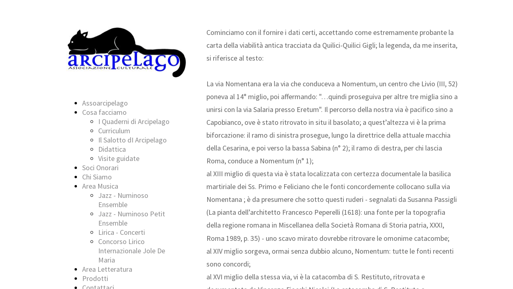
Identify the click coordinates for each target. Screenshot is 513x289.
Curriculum (114, 130)
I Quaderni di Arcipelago (134, 121)
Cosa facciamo (104, 112)
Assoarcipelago (105, 103)
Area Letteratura (107, 269)
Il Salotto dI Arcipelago (132, 139)
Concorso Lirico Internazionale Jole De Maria (131, 251)
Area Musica (100, 186)
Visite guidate (118, 158)
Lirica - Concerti (121, 232)
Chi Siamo (97, 176)
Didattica (112, 149)
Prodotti (95, 278)
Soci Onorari (100, 167)
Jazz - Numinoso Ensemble (123, 200)
